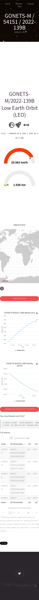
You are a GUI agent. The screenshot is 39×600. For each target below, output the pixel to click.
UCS (34, 517)
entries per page (23, 438)
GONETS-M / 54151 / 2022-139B (19, 21)
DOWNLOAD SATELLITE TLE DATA (19, 409)
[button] (7, 444)
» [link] (36, 512)
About (25, 584)
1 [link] (10, 512)
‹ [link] (6, 512)
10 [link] (28, 512)
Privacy (33, 584)
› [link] (32, 512)
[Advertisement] (19, 65)
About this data (19, 298)
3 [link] (18, 512)
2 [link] (14, 512)
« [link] (2, 512)
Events (9, 586)
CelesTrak (13, 517)
